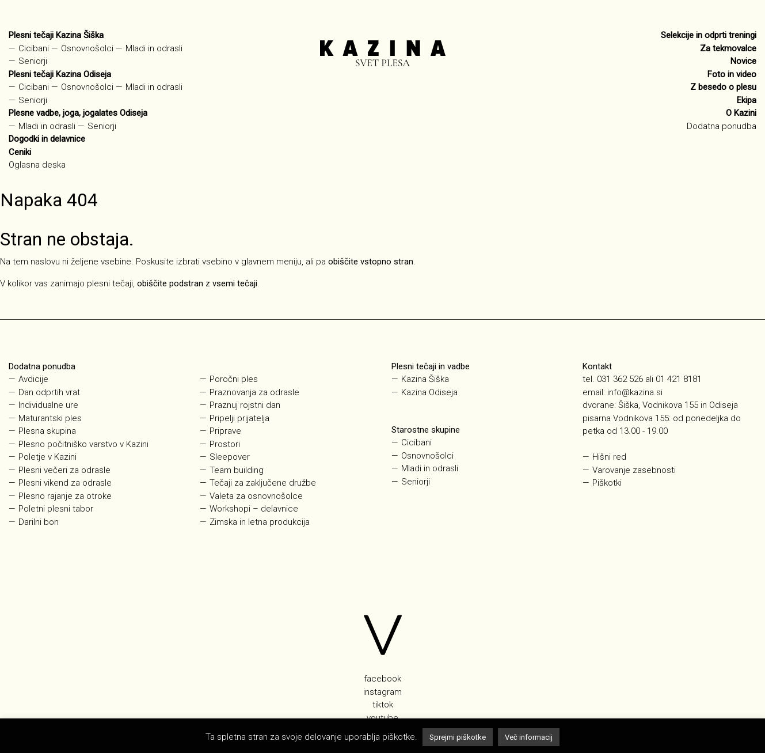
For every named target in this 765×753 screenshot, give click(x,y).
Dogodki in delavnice (47, 139)
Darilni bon (38, 522)
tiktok (382, 704)
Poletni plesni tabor (55, 509)
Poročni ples (234, 379)
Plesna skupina (47, 431)
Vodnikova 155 (641, 418)
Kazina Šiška (425, 379)
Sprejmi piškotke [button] (457, 737)
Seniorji (32, 61)
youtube (382, 718)
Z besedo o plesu (723, 87)
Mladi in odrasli (153, 48)
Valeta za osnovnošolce (256, 496)
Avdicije (33, 379)
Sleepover (230, 457)
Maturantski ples (50, 418)
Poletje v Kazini (47, 457)
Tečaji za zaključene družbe (263, 483)
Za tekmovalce (728, 48)
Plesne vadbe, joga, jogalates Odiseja (78, 113)
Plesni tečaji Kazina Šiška (56, 35)
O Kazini (741, 113)
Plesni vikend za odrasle (65, 483)
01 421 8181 (679, 379)
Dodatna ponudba (721, 126)
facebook (382, 678)
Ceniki (20, 152)
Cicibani (33, 48)
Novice (743, 61)
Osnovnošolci (87, 48)
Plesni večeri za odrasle (64, 470)
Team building (237, 470)
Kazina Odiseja (429, 392)
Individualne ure (48, 405)
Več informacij (529, 737)
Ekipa (746, 100)
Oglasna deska (37, 165)
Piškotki (607, 483)
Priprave (225, 431)
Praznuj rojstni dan (245, 405)
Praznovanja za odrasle (254, 392)
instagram (382, 692)
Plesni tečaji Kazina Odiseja (60, 74)
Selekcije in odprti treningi (708, 35)
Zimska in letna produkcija (260, 522)
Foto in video (731, 74)
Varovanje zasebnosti (634, 470)
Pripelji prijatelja (239, 418)
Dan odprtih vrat (49, 392)
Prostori (225, 444)
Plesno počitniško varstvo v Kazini (83, 444)
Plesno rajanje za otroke (65, 496)
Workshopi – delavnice (254, 509)
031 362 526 (620, 379)
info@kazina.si (635, 392)
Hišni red (609, 457)
